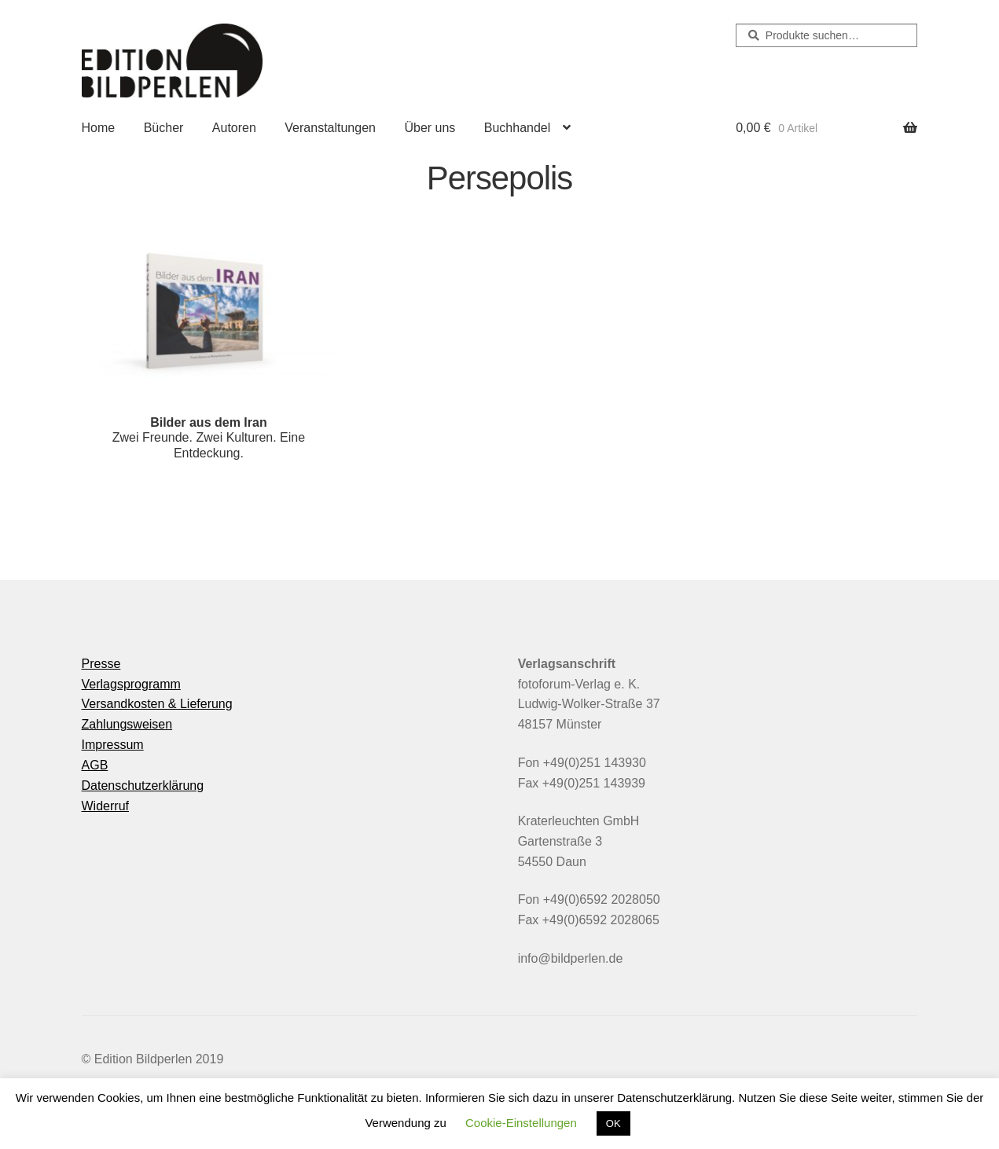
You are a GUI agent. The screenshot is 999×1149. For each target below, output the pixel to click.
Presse (101, 663)
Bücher (164, 127)
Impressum (113, 744)
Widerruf (105, 806)
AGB (95, 765)
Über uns (429, 127)
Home (99, 127)
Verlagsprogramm (131, 684)
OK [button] (613, 1123)
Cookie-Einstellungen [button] (521, 1122)
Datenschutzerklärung (143, 785)
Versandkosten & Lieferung (157, 703)
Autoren (234, 127)
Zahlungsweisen (127, 724)
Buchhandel (517, 127)
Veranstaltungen (330, 127)
